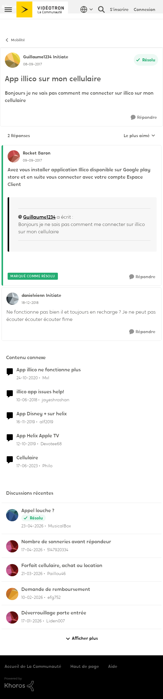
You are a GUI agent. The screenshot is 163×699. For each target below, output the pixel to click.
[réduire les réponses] (81, 148)
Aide (112, 666)
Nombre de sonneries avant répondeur (66, 542)
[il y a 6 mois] (31, 621)
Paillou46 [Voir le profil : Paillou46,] (56, 573)
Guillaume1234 (39, 217)
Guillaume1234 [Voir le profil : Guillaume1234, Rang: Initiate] (37, 57)
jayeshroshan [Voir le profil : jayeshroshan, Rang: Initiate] (55, 399)
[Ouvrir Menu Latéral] (8, 22)
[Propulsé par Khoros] (81, 684)
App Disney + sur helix (41, 414)
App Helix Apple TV (37, 436)
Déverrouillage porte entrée (53, 613)
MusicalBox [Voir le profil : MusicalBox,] (59, 526)
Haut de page (84, 666)
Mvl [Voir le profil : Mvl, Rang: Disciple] (45, 377)
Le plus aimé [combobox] (139, 136)
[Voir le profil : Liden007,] (12, 617)
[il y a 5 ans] (27, 378)
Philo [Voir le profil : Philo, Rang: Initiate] (47, 465)
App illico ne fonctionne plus (48, 370)
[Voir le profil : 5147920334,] (12, 546)
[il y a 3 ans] (27, 465)
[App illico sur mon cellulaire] (32, 160)
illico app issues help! (40, 392)
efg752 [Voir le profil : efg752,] (54, 597)
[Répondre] (143, 117)
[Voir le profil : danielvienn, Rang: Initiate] (12, 299)
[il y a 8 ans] (26, 400)
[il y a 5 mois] (32, 597)
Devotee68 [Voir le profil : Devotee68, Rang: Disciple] (51, 443)
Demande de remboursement (55, 589)
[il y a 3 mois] (32, 526)
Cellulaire (27, 458)
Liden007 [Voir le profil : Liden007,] (55, 621)
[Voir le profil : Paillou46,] (12, 570)
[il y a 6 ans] (25, 422)
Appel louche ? (37, 511)
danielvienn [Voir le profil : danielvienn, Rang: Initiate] (33, 295)
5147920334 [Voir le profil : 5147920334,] (57, 549)
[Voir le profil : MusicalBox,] (12, 515)
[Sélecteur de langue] (87, 23)
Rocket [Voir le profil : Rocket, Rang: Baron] (30, 153)
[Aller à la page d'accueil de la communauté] (42, 23)
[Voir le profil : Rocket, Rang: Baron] (14, 156)
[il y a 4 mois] (32, 573)
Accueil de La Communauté (33, 666)
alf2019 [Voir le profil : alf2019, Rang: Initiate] (46, 421)
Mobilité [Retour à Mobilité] (15, 40)
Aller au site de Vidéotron (31, 6)
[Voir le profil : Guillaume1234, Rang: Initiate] (12, 60)
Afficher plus (82, 638)
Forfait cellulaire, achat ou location (61, 565)
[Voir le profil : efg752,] (12, 594)
